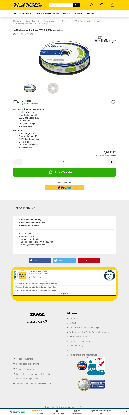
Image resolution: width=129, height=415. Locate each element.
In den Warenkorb (61, 172)
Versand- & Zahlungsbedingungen (84, 327)
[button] (40, 260)
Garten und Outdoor (47, 13)
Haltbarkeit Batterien (79, 337)
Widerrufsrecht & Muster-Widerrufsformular (89, 332)
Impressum (74, 318)
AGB (71, 350)
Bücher (78, 13)
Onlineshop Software (54, 407)
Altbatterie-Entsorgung (79, 341)
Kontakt (72, 323)
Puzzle (66, 13)
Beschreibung (25, 208)
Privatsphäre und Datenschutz (83, 355)
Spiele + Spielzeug (23, 13)
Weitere (90, 13)
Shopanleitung (76, 346)
